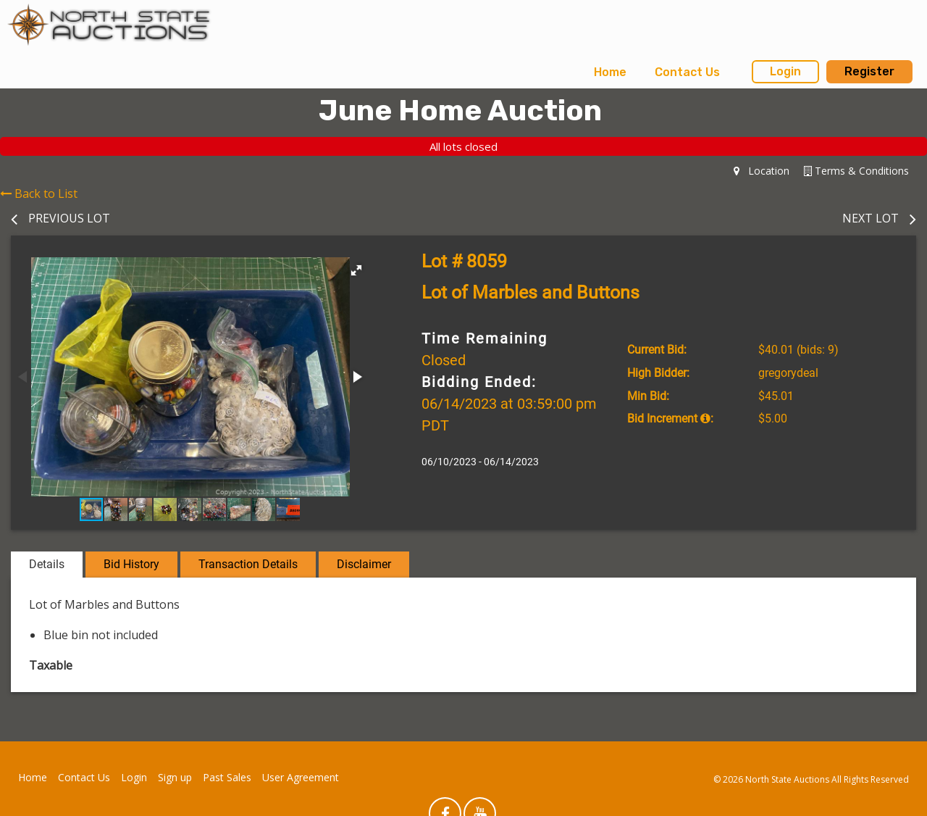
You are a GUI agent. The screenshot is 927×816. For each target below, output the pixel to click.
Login (785, 71)
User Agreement (300, 777)
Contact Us (687, 72)
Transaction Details (248, 564)
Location (761, 171)
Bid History (131, 564)
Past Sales (227, 777)
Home (610, 72)
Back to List (38, 193)
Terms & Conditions (856, 171)
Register (869, 71)
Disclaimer (364, 564)
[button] (356, 270)
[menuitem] (610, 72)
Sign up (175, 777)
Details (46, 564)
